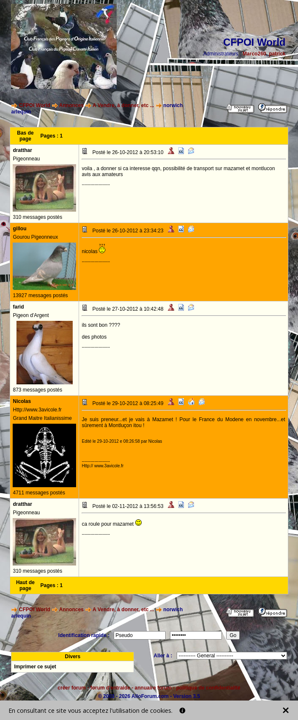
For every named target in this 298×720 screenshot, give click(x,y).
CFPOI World (34, 105)
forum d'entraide (110, 688)
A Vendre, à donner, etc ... (123, 105)
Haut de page (25, 585)
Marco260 (254, 54)
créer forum (71, 688)
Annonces (71, 105)
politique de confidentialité (208, 688)
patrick (277, 54)
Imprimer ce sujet (35, 667)
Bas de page (25, 136)
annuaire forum (153, 688)
